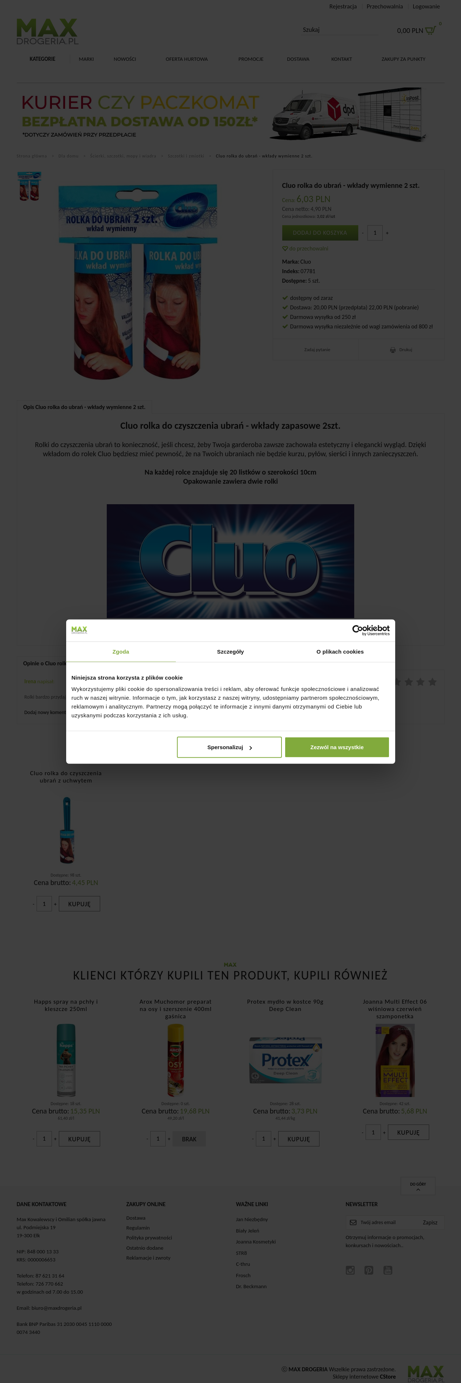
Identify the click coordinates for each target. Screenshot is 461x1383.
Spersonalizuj (229, 747)
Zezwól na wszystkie (337, 747)
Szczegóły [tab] (230, 651)
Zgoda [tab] (121, 651)
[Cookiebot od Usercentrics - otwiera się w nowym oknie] (358, 630)
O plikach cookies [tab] (340, 651)
